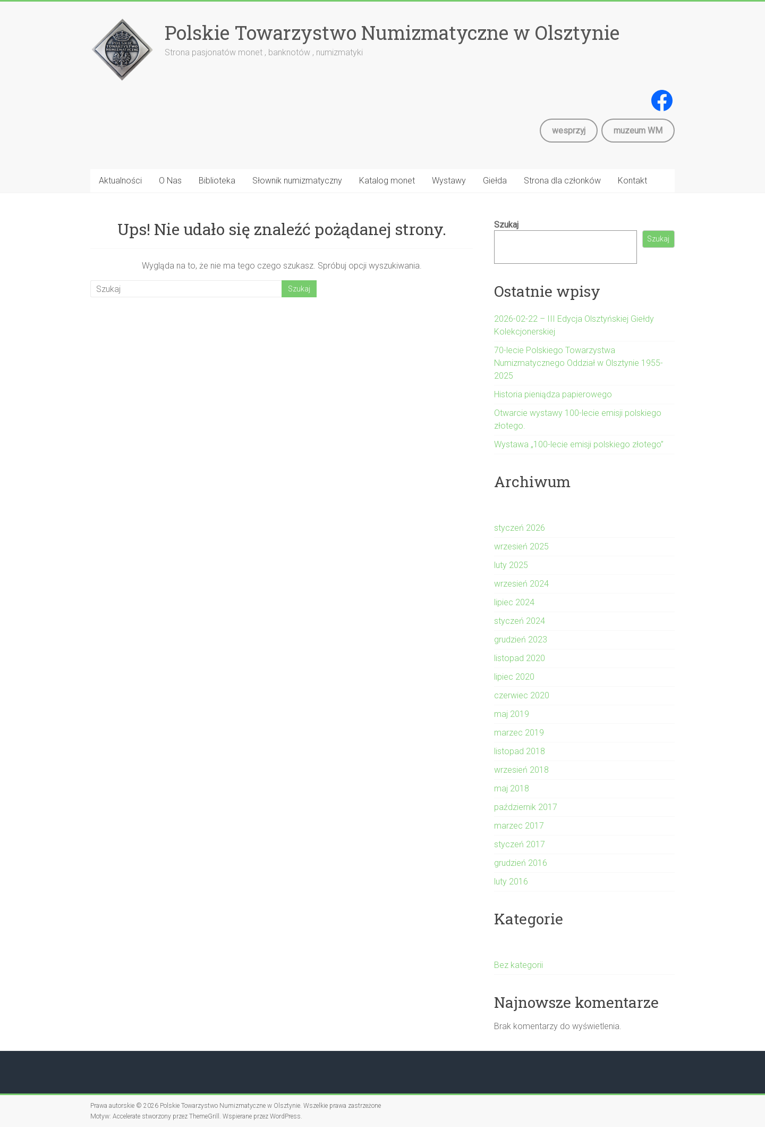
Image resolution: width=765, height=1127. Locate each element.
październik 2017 (525, 807)
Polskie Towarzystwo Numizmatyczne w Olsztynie (392, 32)
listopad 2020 (519, 658)
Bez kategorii (518, 965)
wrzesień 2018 (521, 770)
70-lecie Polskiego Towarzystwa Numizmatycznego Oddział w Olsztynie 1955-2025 (578, 363)
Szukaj (506, 225)
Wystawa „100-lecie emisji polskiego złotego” (579, 444)
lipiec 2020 (514, 677)
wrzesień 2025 (521, 546)
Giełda (495, 181)
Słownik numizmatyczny (297, 181)
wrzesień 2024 (521, 584)
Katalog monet (387, 181)
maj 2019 (511, 714)
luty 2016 (511, 881)
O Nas (170, 181)
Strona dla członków (562, 181)
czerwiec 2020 (521, 695)
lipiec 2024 (514, 602)
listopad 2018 (519, 751)
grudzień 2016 (520, 863)
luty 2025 (511, 565)
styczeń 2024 (519, 621)
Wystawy (449, 181)
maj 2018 (511, 788)
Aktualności (120, 181)
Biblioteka (217, 181)
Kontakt (632, 181)
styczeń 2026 (519, 528)
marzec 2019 (519, 733)
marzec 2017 (519, 826)
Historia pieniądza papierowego (553, 394)
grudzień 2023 (520, 640)
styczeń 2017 (519, 844)
